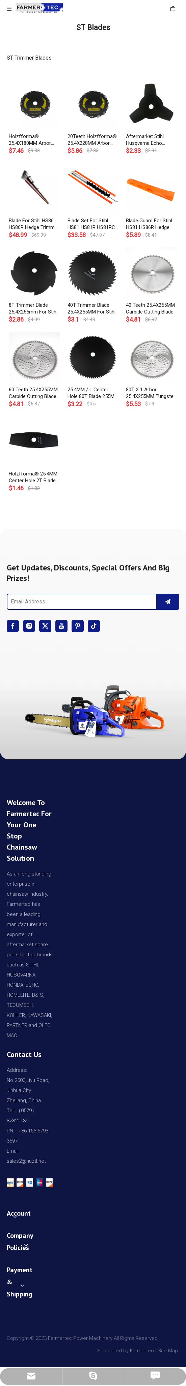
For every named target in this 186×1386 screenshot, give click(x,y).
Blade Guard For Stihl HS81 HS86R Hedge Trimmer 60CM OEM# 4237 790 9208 (150, 224)
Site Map (168, 1351)
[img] (93, 709)
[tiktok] (94, 626)
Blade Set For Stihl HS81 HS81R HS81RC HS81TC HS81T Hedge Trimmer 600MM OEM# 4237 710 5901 (93, 224)
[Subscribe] (167, 602)
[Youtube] (61, 626)
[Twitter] (45, 626)
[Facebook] (13, 626)
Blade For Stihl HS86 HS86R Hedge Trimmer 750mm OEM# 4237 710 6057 (34, 224)
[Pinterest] (78, 626)
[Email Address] (80, 601)
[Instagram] (29, 626)
